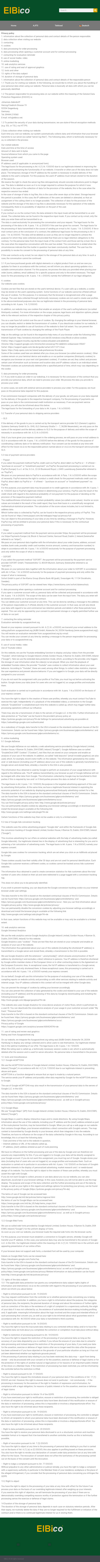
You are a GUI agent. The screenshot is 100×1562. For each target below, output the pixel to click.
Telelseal (59, 25)
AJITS (35, 25)
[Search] (95, 10)
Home (13, 25)
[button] (18, 1544)
